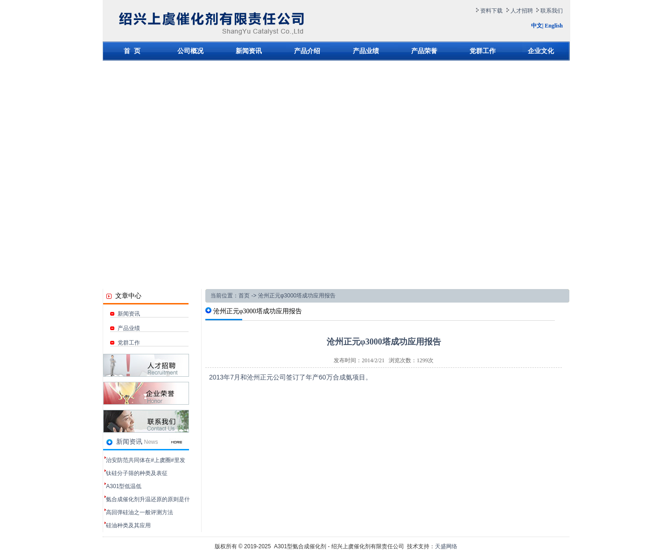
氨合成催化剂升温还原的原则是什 (148, 499)
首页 (244, 295)
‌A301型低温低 (123, 486)
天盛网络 (446, 546)
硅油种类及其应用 (128, 525)
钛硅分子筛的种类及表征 (137, 473)
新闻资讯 (125, 313)
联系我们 (551, 10)
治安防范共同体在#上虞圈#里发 (145, 460)
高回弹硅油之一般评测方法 (139, 512)
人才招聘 (522, 10)
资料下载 (491, 10)
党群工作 (125, 342)
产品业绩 (125, 328)
